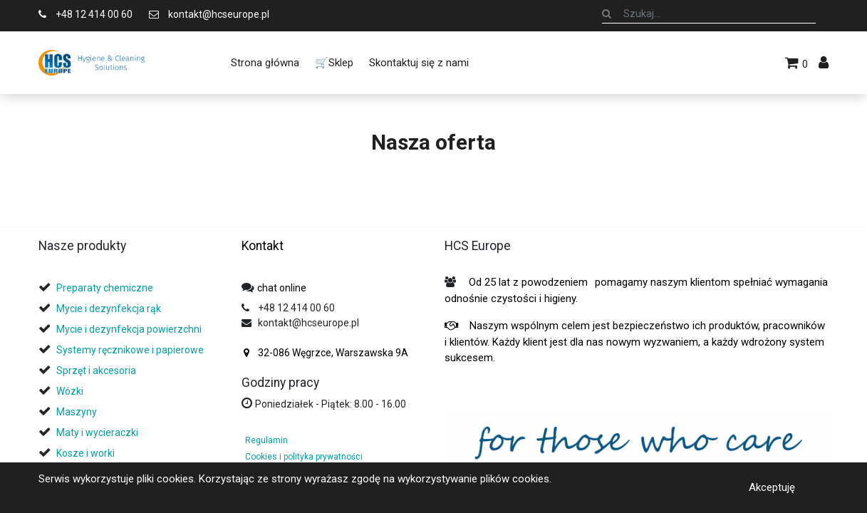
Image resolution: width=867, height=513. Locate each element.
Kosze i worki (85, 453)
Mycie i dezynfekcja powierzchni (129, 329)
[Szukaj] (606, 13)
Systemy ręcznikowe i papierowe (131, 350)
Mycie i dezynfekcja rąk (108, 308)
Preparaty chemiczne (105, 288)
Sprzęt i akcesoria (96, 370)
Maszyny (76, 412)
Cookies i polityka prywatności (304, 457)
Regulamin (266, 440)
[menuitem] (264, 62)
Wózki (69, 391)
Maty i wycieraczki (97, 432)
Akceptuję (772, 487)
